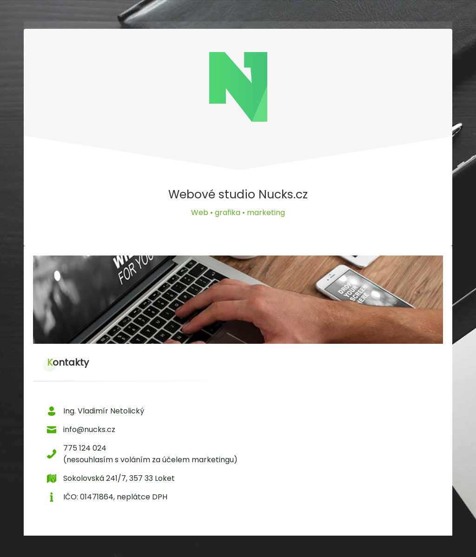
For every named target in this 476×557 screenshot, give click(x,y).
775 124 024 (84, 448)
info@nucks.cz (89, 429)
